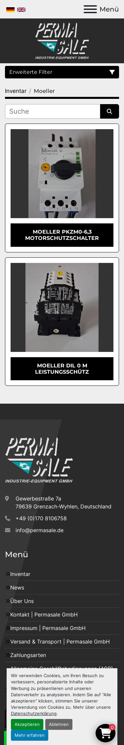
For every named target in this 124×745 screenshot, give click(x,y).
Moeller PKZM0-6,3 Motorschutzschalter (62, 235)
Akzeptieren (27, 724)
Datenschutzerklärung (34, 713)
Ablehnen (59, 724)
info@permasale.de (39, 530)
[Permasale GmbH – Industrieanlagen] (39, 459)
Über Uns (22, 601)
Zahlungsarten (28, 655)
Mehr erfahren (30, 735)
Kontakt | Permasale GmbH (44, 614)
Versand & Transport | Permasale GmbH (60, 641)
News (17, 587)
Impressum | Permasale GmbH (48, 628)
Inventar (20, 574)
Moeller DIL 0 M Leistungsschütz (62, 368)
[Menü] (90, 9)
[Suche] (52, 111)
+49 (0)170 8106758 (41, 518)
